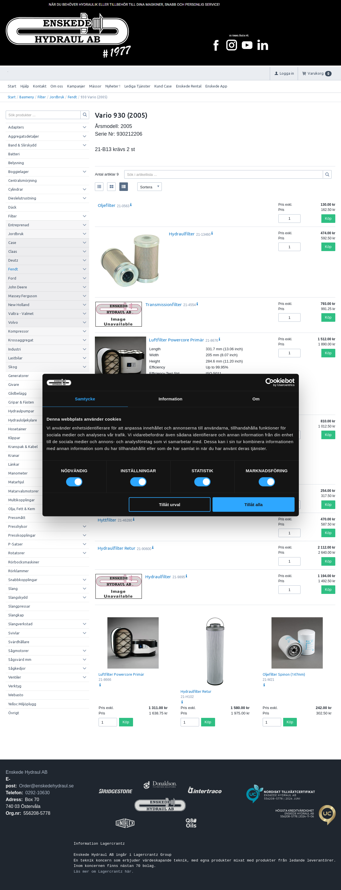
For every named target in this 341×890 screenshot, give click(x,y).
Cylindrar (15, 189)
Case (12, 243)
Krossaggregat (20, 340)
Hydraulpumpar (21, 411)
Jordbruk (57, 97)
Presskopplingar (22, 535)
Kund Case (163, 86)
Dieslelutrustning (22, 198)
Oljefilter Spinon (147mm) (284, 674)
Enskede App (216, 86)
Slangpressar (19, 606)
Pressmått (16, 518)
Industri (14, 349)
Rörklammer (18, 571)
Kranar (13, 455)
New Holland (18, 305)
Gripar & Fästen (21, 402)
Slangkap (16, 615)
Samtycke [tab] (85, 398)
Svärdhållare (18, 642)
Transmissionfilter (163, 304)
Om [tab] (256, 398)
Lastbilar (15, 358)
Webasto (15, 695)
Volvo (13, 322)
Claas (12, 251)
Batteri (14, 154)
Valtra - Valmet (21, 313)
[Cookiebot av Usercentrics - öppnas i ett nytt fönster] (270, 382)
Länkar (13, 464)
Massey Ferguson (22, 296)
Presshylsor (17, 526)
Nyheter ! (112, 86)
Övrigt (13, 713)
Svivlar (14, 633)
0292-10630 (37, 792)
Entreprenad (18, 225)
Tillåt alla (253, 504)
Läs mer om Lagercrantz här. (104, 871)
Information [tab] (171, 398)
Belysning (16, 163)
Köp (328, 218)
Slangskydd (18, 597)
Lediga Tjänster (137, 86)
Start (12, 86)
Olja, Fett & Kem (21, 509)
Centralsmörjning (22, 180)
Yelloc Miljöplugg (22, 704)
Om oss (56, 86)
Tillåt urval (169, 504)
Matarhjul (16, 482)
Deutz (13, 260)
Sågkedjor (17, 668)
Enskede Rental (188, 86)
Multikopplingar (21, 500)
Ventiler (14, 677)
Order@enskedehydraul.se (46, 785)
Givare (13, 384)
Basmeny (26, 97)
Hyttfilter (107, 519)
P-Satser (15, 544)
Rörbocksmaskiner (23, 562)
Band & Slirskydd (22, 145)
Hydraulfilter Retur (116, 548)
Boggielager (18, 172)
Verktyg (14, 686)
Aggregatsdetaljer (23, 136)
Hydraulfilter (182, 233)
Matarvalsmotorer (23, 491)
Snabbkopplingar (22, 580)
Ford (12, 278)
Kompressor (18, 331)
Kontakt (39, 86)
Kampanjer (76, 86)
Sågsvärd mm (19, 659)
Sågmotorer (18, 651)
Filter (42, 97)
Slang (13, 588)
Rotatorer (16, 553)
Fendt (72, 97)
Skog (12, 367)
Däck (12, 207)
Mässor (95, 86)
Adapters (16, 127)
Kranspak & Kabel (23, 447)
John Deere (17, 287)
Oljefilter (106, 205)
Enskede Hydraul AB (27, 772)
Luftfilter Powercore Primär (176, 339)
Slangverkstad (20, 624)
